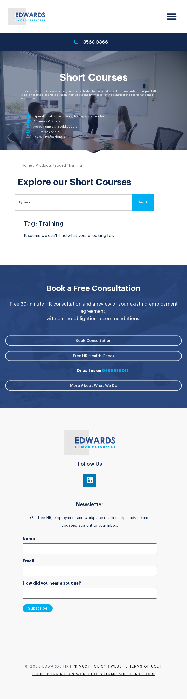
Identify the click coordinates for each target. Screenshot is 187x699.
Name (29, 539)
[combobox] (73, 204)
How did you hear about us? (52, 583)
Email (28, 561)
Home (26, 167)
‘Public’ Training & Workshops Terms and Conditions (93, 674)
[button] (171, 16)
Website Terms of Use (135, 666)
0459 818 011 (115, 371)
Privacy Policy (90, 666)
